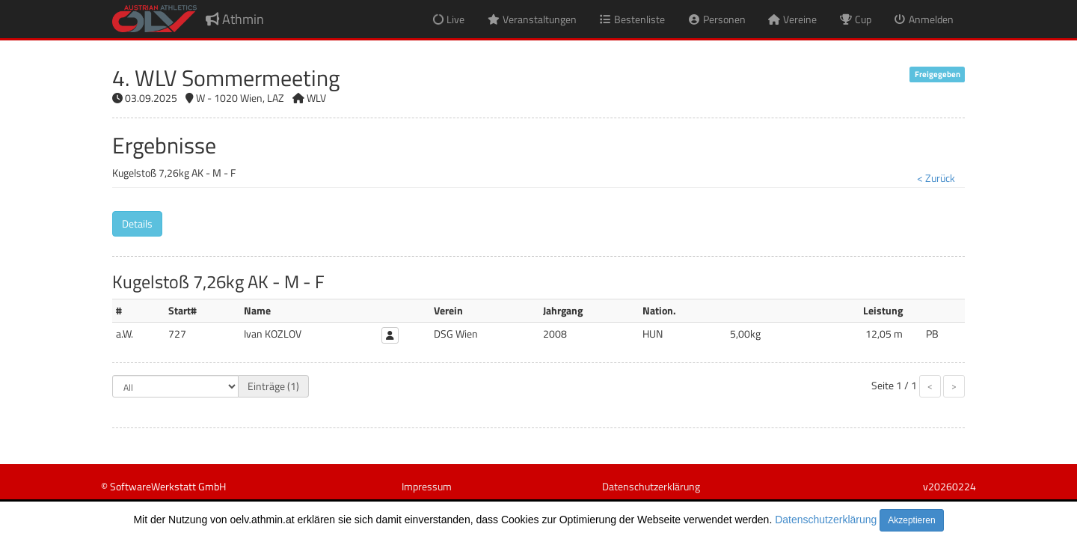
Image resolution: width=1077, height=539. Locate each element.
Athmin (235, 19)
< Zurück (936, 178)
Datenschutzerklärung (826, 520)
